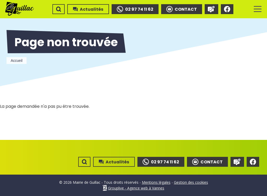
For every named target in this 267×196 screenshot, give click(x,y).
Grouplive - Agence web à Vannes (136, 188)
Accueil (16, 60)
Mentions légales (156, 182)
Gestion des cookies (191, 182)
